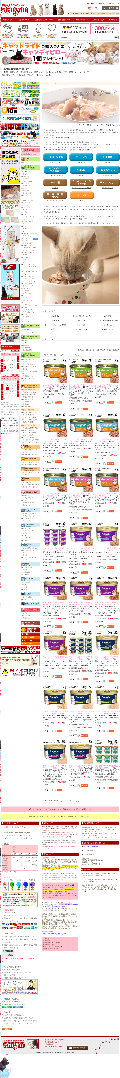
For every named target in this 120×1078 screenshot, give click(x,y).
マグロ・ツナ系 (107, 329)
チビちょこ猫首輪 (28, 437)
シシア (25, 240)
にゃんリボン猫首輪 (29, 417)
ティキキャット (28, 257)
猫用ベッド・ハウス (29, 615)
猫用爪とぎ (26, 533)
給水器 (25, 570)
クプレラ (26, 226)
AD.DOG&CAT (27, 181)
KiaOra (25, 219)
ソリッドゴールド (28, 252)
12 (75, 355)
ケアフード (25, 332)
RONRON (26, 319)
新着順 (109, 350)
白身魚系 (107, 316)
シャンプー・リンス (29, 599)
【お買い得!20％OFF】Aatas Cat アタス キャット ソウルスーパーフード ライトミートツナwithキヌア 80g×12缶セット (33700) (81, 553)
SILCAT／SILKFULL (29, 248)
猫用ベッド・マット (29, 531)
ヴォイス (26, 205)
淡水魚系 (55, 320)
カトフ (25, 214)
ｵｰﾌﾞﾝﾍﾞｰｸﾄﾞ (27, 210)
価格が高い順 (100, 350)
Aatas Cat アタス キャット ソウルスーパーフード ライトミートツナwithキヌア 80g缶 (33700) (107, 552)
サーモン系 (107, 325)
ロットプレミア (28, 317)
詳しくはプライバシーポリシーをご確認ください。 (98, 837)
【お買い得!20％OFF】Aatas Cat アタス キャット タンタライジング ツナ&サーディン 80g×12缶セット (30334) (107, 444)
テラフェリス (27, 260)
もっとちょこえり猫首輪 (31, 440)
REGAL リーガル (28, 310)
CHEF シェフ (27, 243)
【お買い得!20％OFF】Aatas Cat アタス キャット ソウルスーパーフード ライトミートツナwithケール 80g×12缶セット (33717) (55, 608)
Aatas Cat (26, 176)
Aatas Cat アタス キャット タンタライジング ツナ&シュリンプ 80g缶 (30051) (107, 497)
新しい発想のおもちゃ (30, 548)
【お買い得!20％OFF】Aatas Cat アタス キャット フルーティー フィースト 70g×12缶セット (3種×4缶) (81, 661)
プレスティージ (28, 298)
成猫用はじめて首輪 (29, 394)
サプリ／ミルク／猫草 (30, 371)
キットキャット (28, 221)
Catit (24, 224)
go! (24, 231)
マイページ (90, 3)
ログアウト (115, 3)
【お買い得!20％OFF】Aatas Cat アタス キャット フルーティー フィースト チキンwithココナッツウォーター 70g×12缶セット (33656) (55, 771)
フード (48, 83)
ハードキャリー (28, 518)
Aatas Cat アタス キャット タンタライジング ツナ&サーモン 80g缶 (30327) (81, 442)
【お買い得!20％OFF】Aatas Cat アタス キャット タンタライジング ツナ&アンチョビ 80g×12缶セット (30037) (81, 390)
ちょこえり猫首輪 (29, 425)
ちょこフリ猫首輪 (28, 415)
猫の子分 (26, 555)
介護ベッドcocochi (29, 503)
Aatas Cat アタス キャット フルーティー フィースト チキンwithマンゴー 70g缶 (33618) (55, 715)
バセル (25, 274)
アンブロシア (27, 193)
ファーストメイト (28, 279)
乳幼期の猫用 (27, 350)
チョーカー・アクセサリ (31, 454)
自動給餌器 (26, 572)
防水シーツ (26, 505)
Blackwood (26, 288)
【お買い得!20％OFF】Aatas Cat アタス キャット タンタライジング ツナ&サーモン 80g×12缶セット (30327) (55, 443)
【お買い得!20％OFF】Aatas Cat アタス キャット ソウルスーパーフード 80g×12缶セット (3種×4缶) (55, 552)
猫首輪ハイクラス (28, 406)
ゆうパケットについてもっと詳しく (17, 838)
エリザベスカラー (28, 498)
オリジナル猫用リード (30, 464)
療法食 (24, 329)
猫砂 (24, 584)
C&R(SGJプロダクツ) (29, 233)
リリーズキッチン (28, 312)
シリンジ (26, 500)
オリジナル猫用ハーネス (31, 462)
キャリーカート (28, 521)
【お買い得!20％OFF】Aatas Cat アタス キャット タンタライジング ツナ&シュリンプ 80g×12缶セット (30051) (81, 499)
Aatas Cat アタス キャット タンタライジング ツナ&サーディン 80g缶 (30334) (55, 497)
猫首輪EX (26, 402)
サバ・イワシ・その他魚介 (108, 320)
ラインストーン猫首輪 (30, 419)
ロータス (26, 314)
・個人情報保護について (51, 1042)
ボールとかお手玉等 (29, 557)
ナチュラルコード (28, 264)
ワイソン (26, 321)
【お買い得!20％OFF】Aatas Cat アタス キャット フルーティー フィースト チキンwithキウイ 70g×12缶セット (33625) (81, 716)
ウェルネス (26, 202)
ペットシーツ (27, 587)
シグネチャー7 (27, 238)
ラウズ (25, 307)
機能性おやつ (28, 376)
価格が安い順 (90, 350)
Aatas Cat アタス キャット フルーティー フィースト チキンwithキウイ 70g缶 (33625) (107, 715)
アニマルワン (27, 183)
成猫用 (25, 340)
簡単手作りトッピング (30, 366)
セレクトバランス (28, 250)
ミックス (81, 325)
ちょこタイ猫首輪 (28, 430)
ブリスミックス (28, 293)
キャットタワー (28, 528)
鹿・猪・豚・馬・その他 (81, 316)
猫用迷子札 (26, 452)
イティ (25, 198)
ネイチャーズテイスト (30, 271)
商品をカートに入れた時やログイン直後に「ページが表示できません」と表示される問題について (60, 809)
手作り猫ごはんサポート (31, 364)
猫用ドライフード (28, 359)
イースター (26, 195)
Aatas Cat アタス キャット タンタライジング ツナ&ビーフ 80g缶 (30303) (55, 388)
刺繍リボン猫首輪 (28, 422)
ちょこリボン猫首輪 (29, 433)
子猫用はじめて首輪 (29, 392)
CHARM (25, 255)
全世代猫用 (26, 347)
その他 (25, 589)
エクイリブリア (28, 207)
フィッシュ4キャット (30, 281)
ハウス (25, 540)
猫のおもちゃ (27, 618)
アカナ (25, 174)
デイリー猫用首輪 (29, 389)
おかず (25, 369)
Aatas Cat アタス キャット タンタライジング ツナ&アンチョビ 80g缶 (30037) (107, 388)
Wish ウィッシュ (28, 200)
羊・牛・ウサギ (81, 329)
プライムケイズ (28, 286)
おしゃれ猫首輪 (28, 410)
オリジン (26, 212)
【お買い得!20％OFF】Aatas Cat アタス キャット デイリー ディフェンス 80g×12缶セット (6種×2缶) (107, 770)
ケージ (25, 535)
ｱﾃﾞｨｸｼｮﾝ (26, 179)
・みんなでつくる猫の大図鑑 (52, 1046)
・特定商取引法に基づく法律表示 (54, 1040)
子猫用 (25, 343)
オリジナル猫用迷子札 (30, 450)
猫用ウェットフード (29, 362)
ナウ (24, 262)
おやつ (25, 373)
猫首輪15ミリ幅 (28, 399)
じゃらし (26, 553)
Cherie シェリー (28, 245)
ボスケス (26, 302)
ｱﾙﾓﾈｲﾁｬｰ (26, 190)
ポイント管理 (107, 3)
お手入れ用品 (27, 597)
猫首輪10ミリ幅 (28, 397)
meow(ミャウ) (27, 300)
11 (73, 355)
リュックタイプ (29, 516)
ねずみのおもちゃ (28, 550)
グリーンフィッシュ (29, 229)
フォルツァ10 (27, 283)
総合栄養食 (55, 316)
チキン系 (81, 320)
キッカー (26, 560)
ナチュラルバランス (29, 267)
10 (71, 355)
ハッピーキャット (28, 276)
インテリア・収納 (28, 538)
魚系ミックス (56, 329)
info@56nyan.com (92, 846)
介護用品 (26, 495)
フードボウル (27, 567)
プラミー (26, 290)
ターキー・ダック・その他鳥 (55, 325)
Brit (24, 295)
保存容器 (26, 574)
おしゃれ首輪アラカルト (31, 412)
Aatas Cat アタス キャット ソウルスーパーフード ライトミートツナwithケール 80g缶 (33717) (81, 607)
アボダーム (26, 188)
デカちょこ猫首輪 (28, 435)
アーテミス (26, 171)
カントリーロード (28, 217)
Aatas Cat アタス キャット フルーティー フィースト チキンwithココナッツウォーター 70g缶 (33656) (81, 770)
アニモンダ (26, 186)
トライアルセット (28, 378)
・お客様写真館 (48, 1044)
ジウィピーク (27, 236)
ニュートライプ (28, 269)
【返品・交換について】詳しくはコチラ (55, 934)
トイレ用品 (26, 582)
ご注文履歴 (98, 3)
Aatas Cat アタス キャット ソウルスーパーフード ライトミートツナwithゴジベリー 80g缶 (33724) (55, 661)
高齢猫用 (26, 345)
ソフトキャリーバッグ (30, 513)
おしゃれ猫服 (27, 482)
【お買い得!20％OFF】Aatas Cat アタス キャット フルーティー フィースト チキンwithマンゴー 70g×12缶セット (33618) (107, 662)
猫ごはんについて (28, 162)
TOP (44, 83)
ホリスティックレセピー (31, 305)
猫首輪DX (26, 404)
